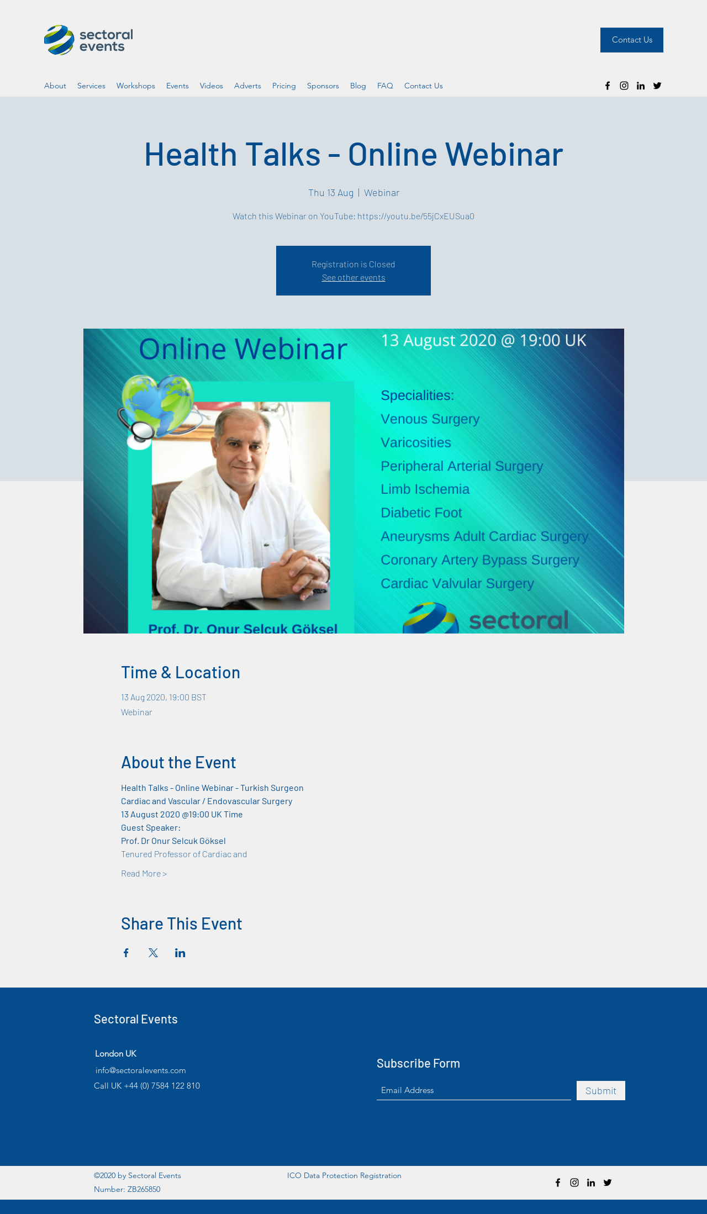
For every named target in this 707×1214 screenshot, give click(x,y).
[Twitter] (657, 85)
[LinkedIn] (640, 85)
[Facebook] (607, 85)
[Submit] (601, 1090)
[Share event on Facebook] (126, 952)
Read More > (144, 873)
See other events (354, 277)
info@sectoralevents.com (141, 1070)
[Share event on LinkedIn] (180, 952)
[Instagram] (624, 85)
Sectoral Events (136, 1018)
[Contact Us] (631, 40)
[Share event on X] (153, 952)
